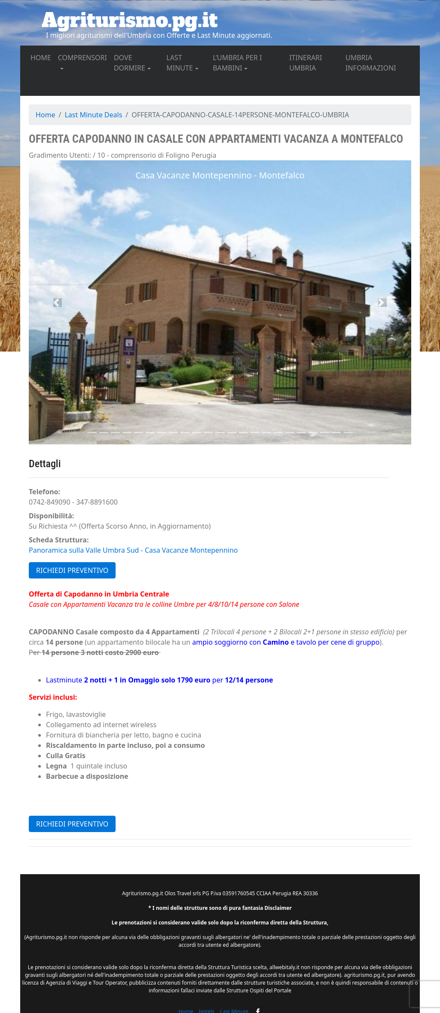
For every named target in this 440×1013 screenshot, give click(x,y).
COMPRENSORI (82, 57)
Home (45, 114)
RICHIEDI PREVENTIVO (72, 570)
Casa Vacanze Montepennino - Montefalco (220, 175)
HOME (43, 57)
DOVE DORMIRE (129, 63)
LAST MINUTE (179, 63)
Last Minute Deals (93, 114)
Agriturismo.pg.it (130, 20)
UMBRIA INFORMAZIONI (379, 63)
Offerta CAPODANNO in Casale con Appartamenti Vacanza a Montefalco (216, 138)
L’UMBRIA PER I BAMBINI (237, 63)
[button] (57, 302)
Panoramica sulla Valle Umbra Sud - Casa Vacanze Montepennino (133, 550)
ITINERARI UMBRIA (315, 63)
